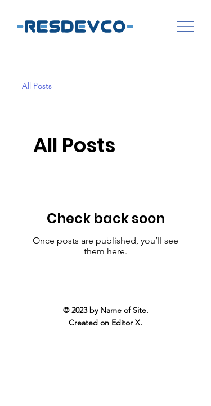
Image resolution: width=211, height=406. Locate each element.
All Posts (37, 86)
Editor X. (126, 322)
